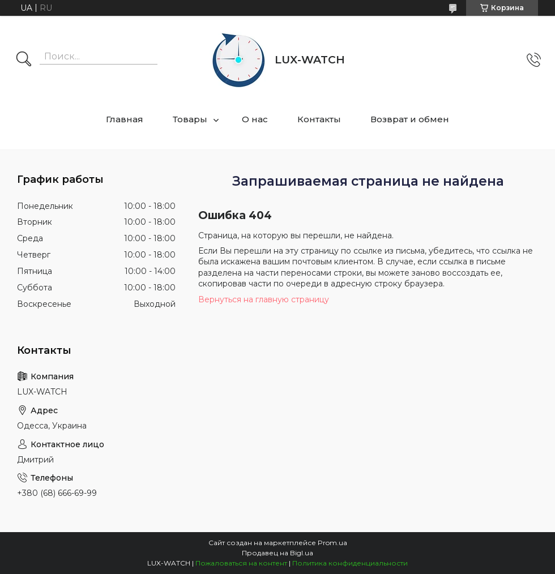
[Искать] (23, 60)
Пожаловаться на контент (241, 563)
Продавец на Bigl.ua (277, 553)
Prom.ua (332, 542)
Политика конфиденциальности (350, 563)
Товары (190, 119)
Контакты (319, 119)
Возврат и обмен (409, 119)
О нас (255, 119)
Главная (124, 119)
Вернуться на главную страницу (263, 299)
